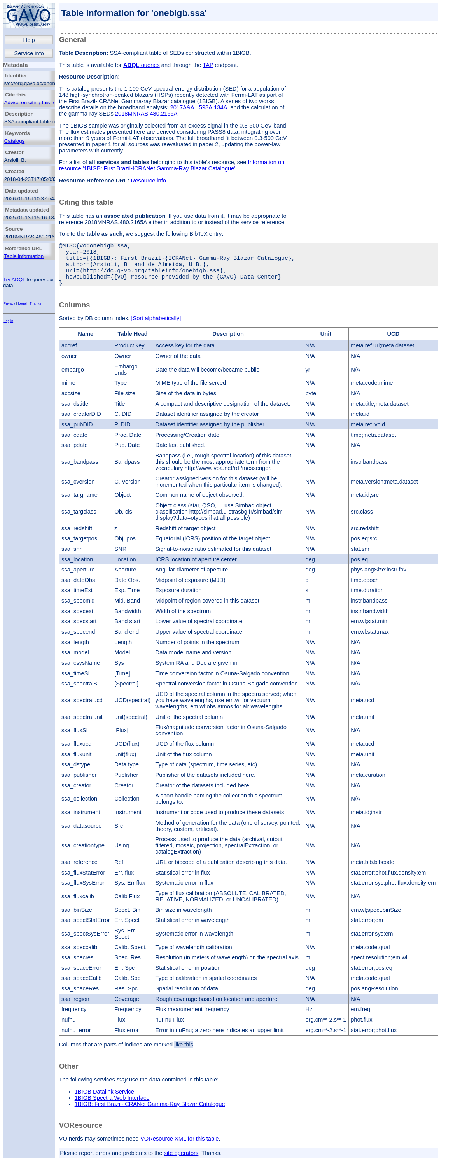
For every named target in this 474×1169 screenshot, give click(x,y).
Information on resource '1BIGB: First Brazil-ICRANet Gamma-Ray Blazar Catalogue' (172, 165)
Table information (24, 256)
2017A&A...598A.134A (198, 107)
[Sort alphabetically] (156, 329)
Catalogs (14, 141)
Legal (22, 303)
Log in (8, 321)
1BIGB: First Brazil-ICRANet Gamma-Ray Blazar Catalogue (150, 1115)
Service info (29, 53)
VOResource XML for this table (179, 1149)
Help (29, 40)
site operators (181, 1164)
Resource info (148, 180)
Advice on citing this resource (38, 102)
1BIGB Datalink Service (104, 1102)
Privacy (9, 303)
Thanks (35, 303)
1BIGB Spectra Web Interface (112, 1109)
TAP (208, 65)
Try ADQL (14, 279)
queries (141, 65)
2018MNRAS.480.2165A (146, 113)
